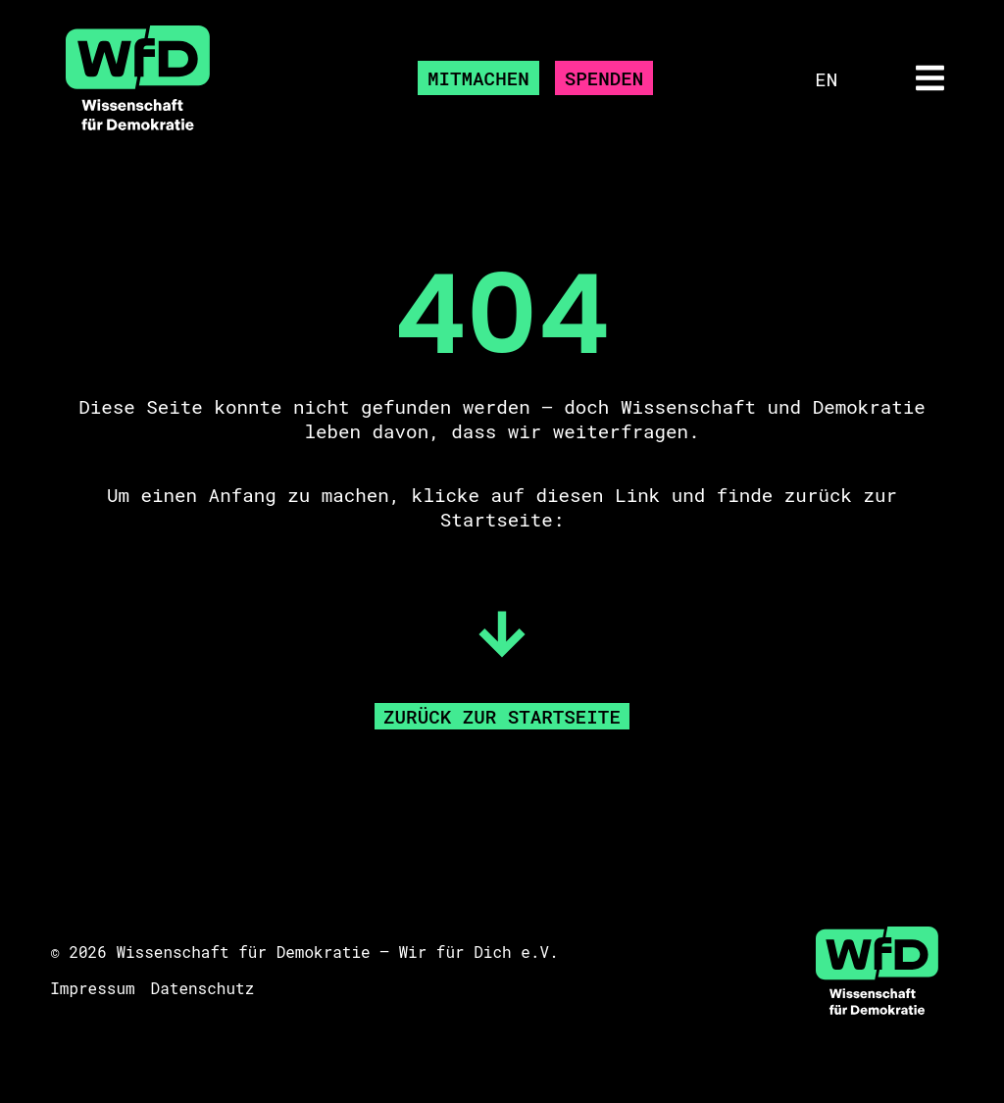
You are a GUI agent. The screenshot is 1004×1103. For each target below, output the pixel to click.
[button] (929, 78)
